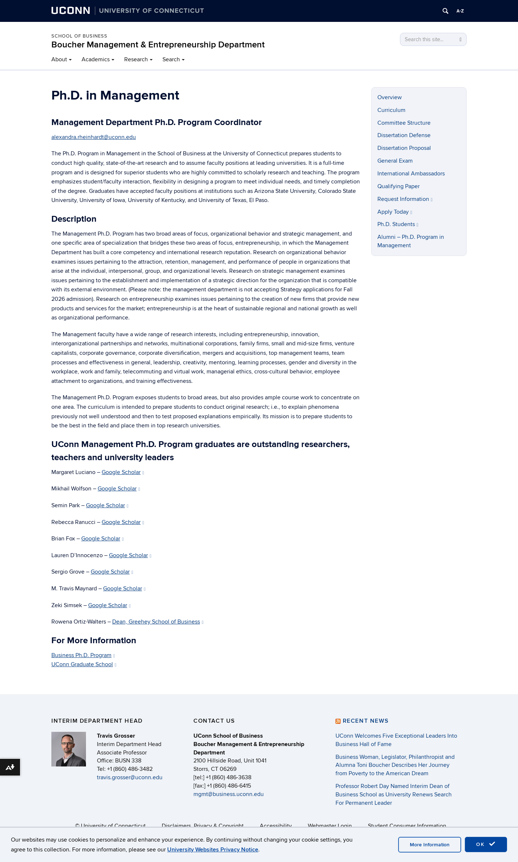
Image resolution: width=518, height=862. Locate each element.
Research (136, 59)
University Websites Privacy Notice (212, 849)
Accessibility (276, 826)
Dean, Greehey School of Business (158, 621)
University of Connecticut (113, 826)
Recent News (366, 721)
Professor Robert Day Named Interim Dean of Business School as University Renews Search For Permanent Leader (393, 795)
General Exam (395, 160)
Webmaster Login (330, 826)
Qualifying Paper (398, 186)
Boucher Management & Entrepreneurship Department (158, 44)
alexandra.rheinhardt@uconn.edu (93, 137)
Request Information (405, 199)
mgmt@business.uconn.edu (228, 794)
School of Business (79, 36)
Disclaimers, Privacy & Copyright (203, 826)
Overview (389, 97)
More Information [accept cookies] (430, 845)
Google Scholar (123, 472)
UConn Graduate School (84, 664)
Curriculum (391, 110)
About (59, 59)
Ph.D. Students (398, 224)
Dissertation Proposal (404, 148)
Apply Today (394, 212)
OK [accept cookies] (486, 844)
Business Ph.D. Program (83, 655)
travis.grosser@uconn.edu (129, 777)
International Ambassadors (411, 173)
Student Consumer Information (407, 826)
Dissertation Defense (404, 135)
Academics (96, 59)
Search (171, 59)
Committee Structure (404, 123)
